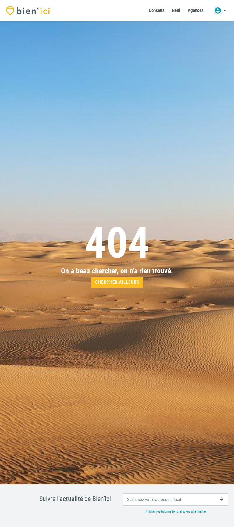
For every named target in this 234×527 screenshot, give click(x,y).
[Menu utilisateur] (220, 10)
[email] (175, 499)
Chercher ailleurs (117, 282)
